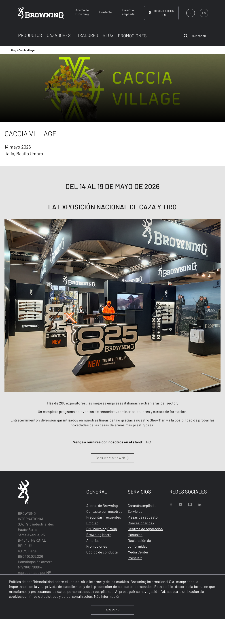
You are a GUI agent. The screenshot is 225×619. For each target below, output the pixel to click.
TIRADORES (87, 35)
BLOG (108, 35)
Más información (107, 596)
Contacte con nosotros (104, 511)
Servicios (135, 511)
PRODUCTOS (30, 35)
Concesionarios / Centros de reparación (145, 526)
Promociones (96, 546)
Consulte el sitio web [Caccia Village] (110, 458)
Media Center (138, 552)
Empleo (92, 523)
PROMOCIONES (132, 35)
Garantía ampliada (141, 505)
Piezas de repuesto (143, 517)
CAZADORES (59, 35)
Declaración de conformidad (139, 543)
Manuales (135, 534)
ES (204, 13)
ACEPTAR (112, 610)
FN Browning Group (101, 529)
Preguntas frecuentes (103, 517)
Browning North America (98, 537)
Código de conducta (102, 552)
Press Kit (135, 558)
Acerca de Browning (102, 505)
